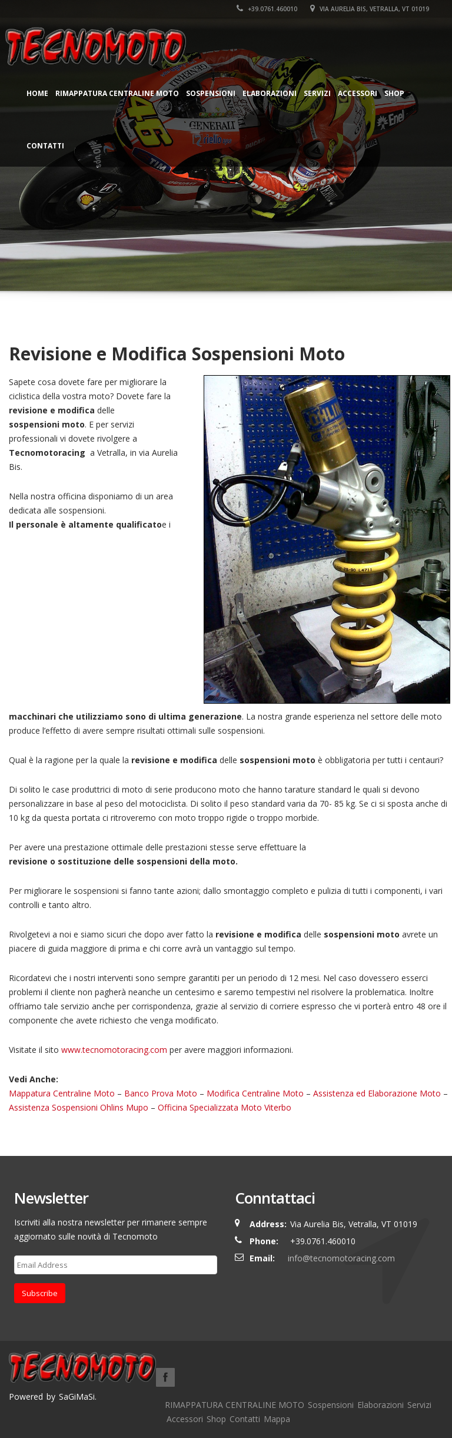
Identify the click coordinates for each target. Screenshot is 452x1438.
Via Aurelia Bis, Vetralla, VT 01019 (369, 9)
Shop (394, 93)
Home (37, 93)
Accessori (357, 93)
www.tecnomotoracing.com (114, 1049)
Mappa (277, 1418)
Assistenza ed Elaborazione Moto (377, 1093)
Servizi (317, 93)
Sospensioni (210, 93)
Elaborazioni (269, 93)
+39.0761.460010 (267, 9)
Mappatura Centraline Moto (62, 1093)
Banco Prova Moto (160, 1093)
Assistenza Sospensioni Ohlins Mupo (78, 1107)
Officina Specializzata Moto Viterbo (224, 1107)
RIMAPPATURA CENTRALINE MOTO (117, 93)
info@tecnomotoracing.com (341, 1258)
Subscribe (40, 1293)
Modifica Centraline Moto (255, 1093)
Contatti (45, 146)
